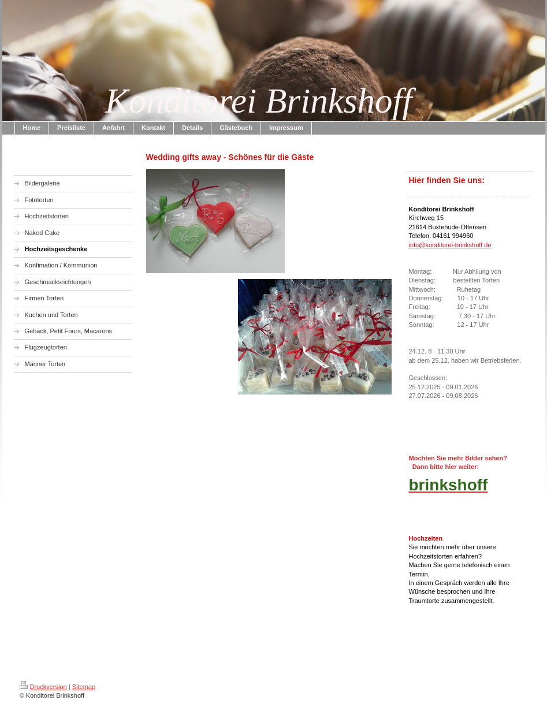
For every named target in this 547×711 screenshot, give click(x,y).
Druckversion (43, 686)
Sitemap (83, 686)
